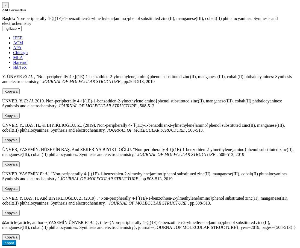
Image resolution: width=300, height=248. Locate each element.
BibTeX (20, 67)
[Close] (5, 5)
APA (17, 47)
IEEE (18, 38)
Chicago (20, 52)
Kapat (9, 243)
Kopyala (10, 91)
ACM (18, 42)
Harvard (20, 62)
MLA (18, 57)
